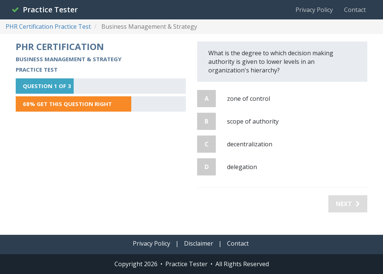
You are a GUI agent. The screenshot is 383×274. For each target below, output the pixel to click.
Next (348, 204)
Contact (355, 10)
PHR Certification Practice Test (48, 26)
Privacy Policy (314, 10)
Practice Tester (45, 9)
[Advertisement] (101, 169)
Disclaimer (198, 243)
